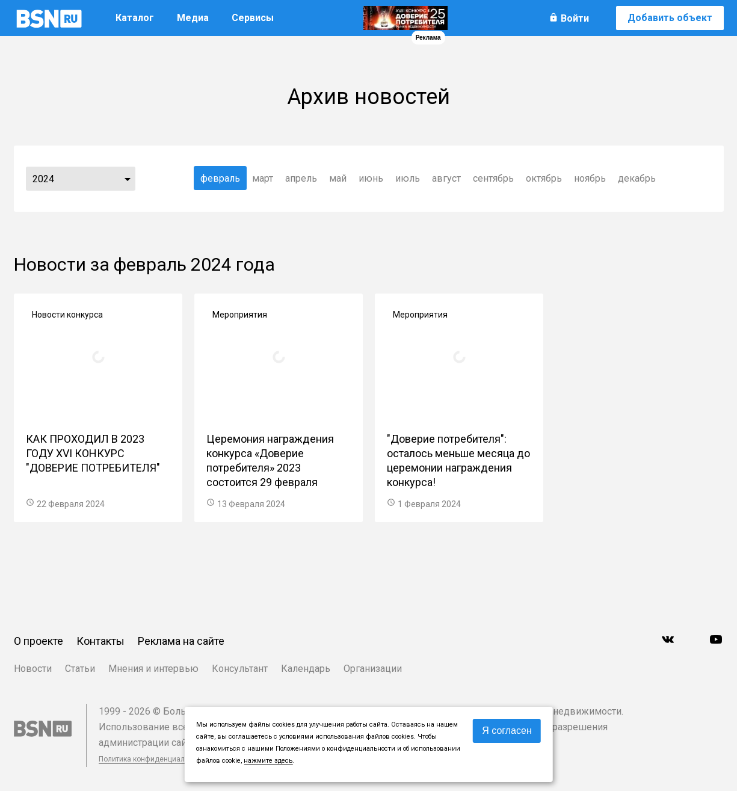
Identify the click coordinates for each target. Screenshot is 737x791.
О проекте (38, 641)
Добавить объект (670, 17)
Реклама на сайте (181, 641)
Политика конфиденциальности (153, 759)
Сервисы (253, 17)
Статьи (80, 668)
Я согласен (507, 730)
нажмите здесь (268, 761)
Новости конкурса (67, 314)
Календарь (305, 668)
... (127, 178)
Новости (33, 668)
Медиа (193, 17)
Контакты (100, 641)
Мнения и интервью (153, 668)
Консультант (240, 668)
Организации (373, 668)
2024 (43, 179)
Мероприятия (239, 314)
